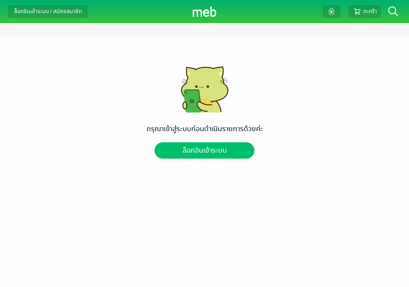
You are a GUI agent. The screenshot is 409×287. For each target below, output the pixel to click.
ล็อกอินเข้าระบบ (205, 150)
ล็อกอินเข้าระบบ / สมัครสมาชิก (48, 11)
